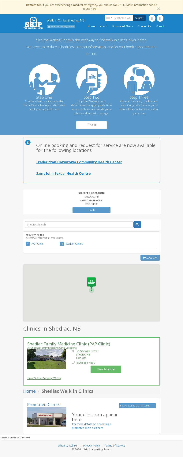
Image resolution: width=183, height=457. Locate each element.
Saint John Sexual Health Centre (63, 173)
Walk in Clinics (74, 243)
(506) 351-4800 (86, 362)
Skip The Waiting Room (61, 26)
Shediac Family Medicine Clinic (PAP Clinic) (68, 344)
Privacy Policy (91, 445)
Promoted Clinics (122, 26)
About (103, 26)
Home (91, 26)
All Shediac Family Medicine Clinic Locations (52, 347)
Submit (139, 18)
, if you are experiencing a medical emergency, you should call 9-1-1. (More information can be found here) (91, 6)
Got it (92, 124)
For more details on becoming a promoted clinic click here (91, 426)
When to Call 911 (68, 445)
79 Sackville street (87, 354)
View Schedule (106, 369)
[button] (91, 285)
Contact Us (144, 26)
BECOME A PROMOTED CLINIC (135, 405)
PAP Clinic (37, 243)
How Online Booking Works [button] (44, 378)
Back (92, 210)
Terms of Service (114, 445)
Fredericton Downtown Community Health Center (79, 162)
